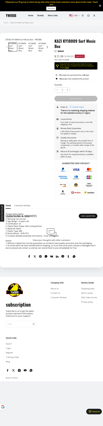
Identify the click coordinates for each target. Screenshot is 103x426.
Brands (40, 15)
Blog (8, 406)
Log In (67, 68)
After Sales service (89, 342)
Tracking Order (12, 401)
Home (30, 15)
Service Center (87, 327)
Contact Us (55, 337)
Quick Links (11, 382)
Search (9, 388)
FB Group (51, 9)
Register (9, 397)
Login (8, 393)
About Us (55, 333)
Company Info (57, 327)
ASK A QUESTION (88, 260)
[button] (7, 47)
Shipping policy (87, 333)
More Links (53, 15)
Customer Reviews (59, 342)
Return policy (87, 337)
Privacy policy (87, 346)
